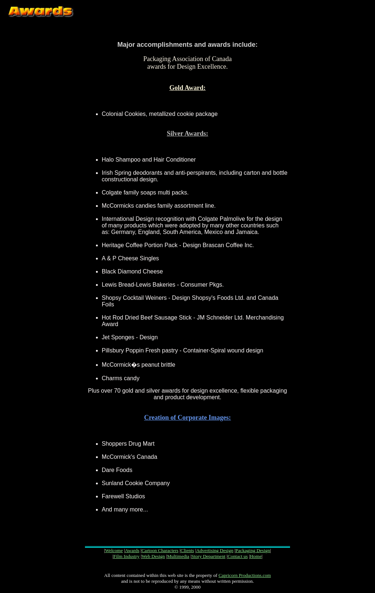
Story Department (209, 556)
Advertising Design (214, 550)
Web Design (153, 556)
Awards (132, 550)
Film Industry (127, 556)
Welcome (114, 550)
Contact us (237, 556)
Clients (187, 550)
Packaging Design (252, 550)
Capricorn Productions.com (245, 575)
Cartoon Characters (159, 550)
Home (255, 556)
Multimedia (178, 556)
